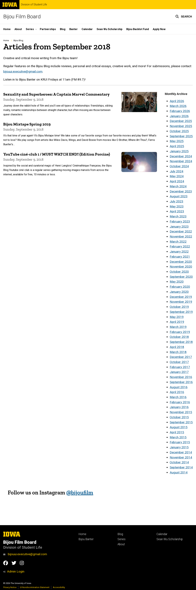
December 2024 (181, 156)
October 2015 (179, 417)
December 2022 (181, 231)
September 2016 (181, 382)
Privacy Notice (9, 587)
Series (121, 539)
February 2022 (180, 246)
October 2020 (179, 272)
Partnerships (48, 29)
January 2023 (179, 226)
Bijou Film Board (22, 16)
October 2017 (179, 362)
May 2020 (177, 281)
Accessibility (59, 587)
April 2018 (177, 347)
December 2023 (181, 191)
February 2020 (180, 287)
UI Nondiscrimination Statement (34, 587)
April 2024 (177, 181)
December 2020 (181, 262)
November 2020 (181, 266)
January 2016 (179, 407)
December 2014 (181, 452)
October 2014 (179, 462)
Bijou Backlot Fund (137, 29)
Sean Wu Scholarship (109, 29)
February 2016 (180, 402)
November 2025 (181, 126)
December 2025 (181, 121)
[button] (183, 16)
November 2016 (181, 377)
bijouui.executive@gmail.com (22, 71)
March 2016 (178, 397)
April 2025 (177, 146)
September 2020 (181, 277)
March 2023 (178, 216)
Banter (73, 29)
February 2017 (180, 367)
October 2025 (179, 131)
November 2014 (181, 457)
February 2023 (180, 221)
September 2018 (181, 342)
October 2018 (179, 337)
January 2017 (179, 372)
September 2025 (181, 136)
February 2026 (180, 111)
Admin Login (15, 571)
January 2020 (179, 292)
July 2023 (176, 201)
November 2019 (181, 302)
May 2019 (177, 317)
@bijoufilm (79, 492)
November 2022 (181, 236)
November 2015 (181, 412)
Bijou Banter (86, 539)
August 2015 (179, 427)
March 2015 (178, 437)
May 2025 (177, 141)
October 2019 (179, 307)
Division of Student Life (34, 4)
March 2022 (178, 241)
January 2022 (179, 251)
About (18, 29)
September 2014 (181, 467)
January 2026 (179, 116)
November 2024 (181, 161)
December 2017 (181, 357)
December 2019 (181, 297)
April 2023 (177, 211)
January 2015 (179, 447)
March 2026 (178, 106)
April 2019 (177, 322)
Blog (62, 29)
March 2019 (178, 327)
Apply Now (159, 29)
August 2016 (179, 387)
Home (7, 29)
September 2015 (181, 422)
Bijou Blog (18, 40)
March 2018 (178, 352)
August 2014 (179, 472)
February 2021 (180, 256)
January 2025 (179, 151)
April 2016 (177, 392)
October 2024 (179, 166)
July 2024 (176, 171)
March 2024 (178, 186)
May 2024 (177, 176)
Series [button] (30, 29)
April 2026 (177, 101)
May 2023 (177, 206)
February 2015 (180, 442)
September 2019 (181, 312)
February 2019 (180, 332)
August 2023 (179, 196)
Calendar (87, 29)
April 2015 (177, 432)
